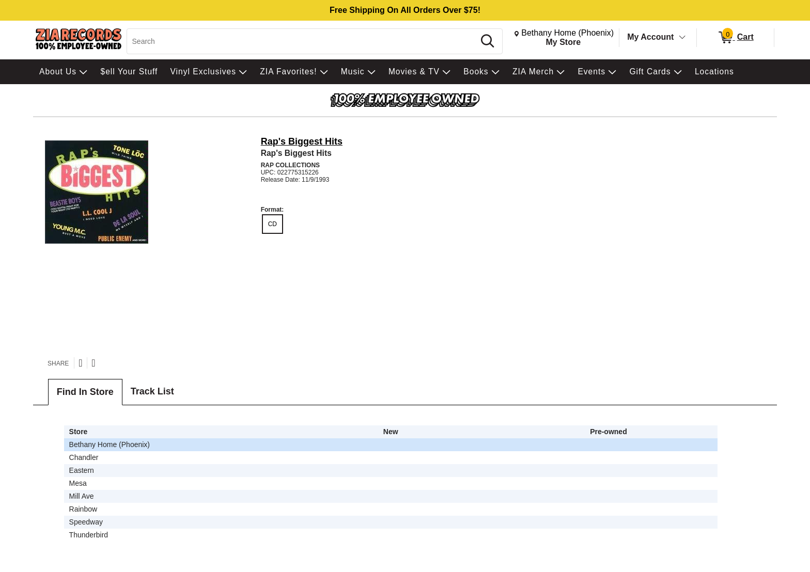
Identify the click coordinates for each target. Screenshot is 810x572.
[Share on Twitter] (80, 363)
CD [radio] (272, 224)
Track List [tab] (152, 391)
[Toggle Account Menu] (682, 37)
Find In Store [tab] (85, 392)
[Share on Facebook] (93, 363)
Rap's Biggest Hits (301, 141)
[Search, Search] (302, 41)
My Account (650, 37)
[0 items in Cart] (735, 37)
